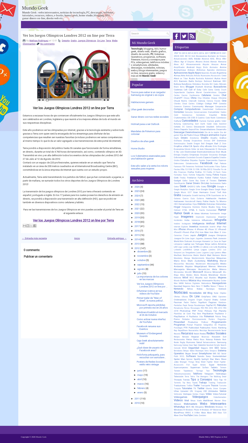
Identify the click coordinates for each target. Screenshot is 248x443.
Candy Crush (220, 90)
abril (139, 379)
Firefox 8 (211, 172)
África (218, 59)
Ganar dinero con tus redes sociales (150, 116)
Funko (201, 177)
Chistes (206, 98)
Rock (224, 339)
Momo (196, 275)
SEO (217, 347)
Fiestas (177, 169)
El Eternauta (221, 149)
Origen (199, 300)
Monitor (223, 275)
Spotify (197, 359)
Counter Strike (217, 115)
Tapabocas (188, 371)
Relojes (177, 337)
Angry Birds (202, 67)
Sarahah (210, 345)
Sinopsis (213, 351)
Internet (221, 223)
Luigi (211, 252)
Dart (197, 124)
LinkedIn (177, 250)
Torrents (177, 383)
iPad (219, 226)
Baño (191, 81)
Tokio (215, 380)
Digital (223, 135)
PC (214, 305)
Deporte (66, 40)
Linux (196, 249)
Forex (224, 172)
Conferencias (220, 109)
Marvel (223, 261)
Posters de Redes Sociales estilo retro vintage (151, 363)
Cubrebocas (221, 118)
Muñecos (184, 280)
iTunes (186, 235)
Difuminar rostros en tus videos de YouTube (149, 292)
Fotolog (209, 175)
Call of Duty (195, 89)
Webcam (177, 404)
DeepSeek (210, 127)
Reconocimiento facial (217, 330)
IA (192, 213)
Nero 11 (199, 286)
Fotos (216, 174)
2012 (137, 248)
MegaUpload (200, 266)
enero (140, 392)
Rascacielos (193, 330)
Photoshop (185, 311)
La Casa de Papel (218, 241)
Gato (224, 183)
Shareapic (199, 351)
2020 (137, 213)
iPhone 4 (191, 229)
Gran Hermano (200, 192)
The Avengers (202, 376)
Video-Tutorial (219, 394)
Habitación (211, 198)
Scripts (217, 345)
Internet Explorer (181, 227)
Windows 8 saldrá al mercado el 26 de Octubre (152, 313)
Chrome (222, 98)
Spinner (189, 359)
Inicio (77, 238)
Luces (198, 252)
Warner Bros (220, 400)
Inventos (193, 226)
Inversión (204, 226)
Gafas (185, 180)
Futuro (223, 177)
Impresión (200, 217)
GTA (208, 195)
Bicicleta (205, 84)
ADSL (212, 59)
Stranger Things (187, 362)
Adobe (197, 58)
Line (211, 247)
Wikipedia (199, 407)
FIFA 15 (191, 169)
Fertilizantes (209, 166)
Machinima (187, 255)
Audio (192, 78)
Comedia (222, 103)
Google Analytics (181, 189)
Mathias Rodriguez (38, 40)
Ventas (195, 394)
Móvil (185, 277)
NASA (181, 283)
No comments (47, 44)
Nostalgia (210, 289)
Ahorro (199, 61)
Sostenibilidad (219, 356)
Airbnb (206, 62)
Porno (177, 319)
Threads (178, 379)
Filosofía (216, 169)
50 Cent (191, 56)
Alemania (222, 62)
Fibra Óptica (220, 166)
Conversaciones (200, 112)
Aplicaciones (181, 72)
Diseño (204, 137)
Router (176, 342)
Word (224, 410)
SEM (211, 348)
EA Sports (194, 146)
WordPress (179, 412)
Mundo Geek (35, 8)
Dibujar (196, 135)
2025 (137, 191)
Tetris (192, 376)
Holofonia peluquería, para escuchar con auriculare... (151, 356)
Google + (221, 186)
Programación (219, 322)
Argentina (221, 73)
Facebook (206, 163)
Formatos (178, 175)
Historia (202, 204)
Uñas (176, 391)
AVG (176, 81)
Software (191, 356)
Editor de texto (197, 149)
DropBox (178, 146)
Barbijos (198, 81)
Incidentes (178, 220)
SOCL (182, 356)
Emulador (204, 155)
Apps (198, 72)
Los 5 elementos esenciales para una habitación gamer (148, 157)
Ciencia (201, 101)
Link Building (219, 247)
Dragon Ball (199, 143)
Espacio (207, 157)
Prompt (190, 325)
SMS (214, 353)
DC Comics (187, 127)
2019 (137, 217)
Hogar (177, 207)
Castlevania (194, 95)
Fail (216, 163)
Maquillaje (210, 258)
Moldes (189, 275)
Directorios (194, 138)
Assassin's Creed (218, 75)
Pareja (190, 305)
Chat (224, 95)
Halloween (179, 201)
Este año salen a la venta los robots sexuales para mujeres (149, 167)
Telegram (208, 374)
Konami (206, 241)
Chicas (187, 98)
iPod (192, 232)
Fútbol (216, 177)
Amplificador (179, 67)
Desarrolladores (207, 129)
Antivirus (200, 70)
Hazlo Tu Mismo (217, 201)
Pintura (208, 311)
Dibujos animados (209, 135)
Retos (189, 339)
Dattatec (177, 127)
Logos (204, 249)
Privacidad (179, 322)
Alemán (213, 62)
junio (139, 370)
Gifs (198, 186)
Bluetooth (199, 87)
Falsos (223, 163)
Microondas (179, 272)
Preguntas (222, 319)
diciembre (142, 251)
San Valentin (200, 345)
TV (194, 388)
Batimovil (208, 81)
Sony (208, 356)
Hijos (194, 204)
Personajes (195, 308)
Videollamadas (219, 397)
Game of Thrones (208, 180)
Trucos (214, 385)
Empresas (194, 154)
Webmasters (190, 404)
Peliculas (221, 305)
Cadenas (178, 89)
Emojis (177, 154)
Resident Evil (219, 336)
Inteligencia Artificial (203, 223)
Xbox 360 (212, 412)
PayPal (209, 305)
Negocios (186, 286)
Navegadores (219, 283)
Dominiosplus (180, 143)
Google (211, 186)
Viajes (202, 394)
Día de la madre (212, 132)
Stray (198, 362)
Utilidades (213, 391)
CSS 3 (194, 117)
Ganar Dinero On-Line (197, 183)
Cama (210, 90)
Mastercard (200, 264)
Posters (212, 319)
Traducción (221, 383)
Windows (210, 406)
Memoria (222, 266)
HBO (176, 204)
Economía (179, 149)
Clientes (177, 103)
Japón (193, 235)
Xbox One (178, 415)
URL (191, 391)
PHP (194, 311)
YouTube (188, 415)
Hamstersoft (190, 201)
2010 (137, 403)
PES (202, 308)
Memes (212, 266)
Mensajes (191, 269)
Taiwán (177, 371)
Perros (187, 308)
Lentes (185, 247)
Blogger (190, 86)
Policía (218, 316)
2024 (137, 195)
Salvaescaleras (209, 342)
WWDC (188, 413)
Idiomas (205, 213)
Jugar (192, 238)
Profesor (204, 322)
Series (223, 348)
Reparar (195, 336)
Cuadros (201, 118)
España (215, 157)
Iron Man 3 (215, 232)
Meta (214, 269)
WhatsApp (179, 406)
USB (205, 391)
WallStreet (208, 400)
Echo (215, 146)
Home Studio (138, 148)
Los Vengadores (189, 252)
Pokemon (209, 316)
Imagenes (187, 216)
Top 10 (222, 379)
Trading (211, 383)
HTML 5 (193, 210)
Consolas (179, 112)
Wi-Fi (188, 407)
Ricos (202, 339)
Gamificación (179, 183)
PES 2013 (218, 308)
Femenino (190, 166)
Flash (218, 172)
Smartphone (205, 353)
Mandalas (178, 258)
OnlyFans (206, 296)
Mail (209, 255)
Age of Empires (187, 62)
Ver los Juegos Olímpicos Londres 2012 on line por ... (152, 285)
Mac (224, 252)
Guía (192, 198)
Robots (217, 339)
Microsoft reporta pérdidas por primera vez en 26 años (152, 306)
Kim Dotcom (186, 241)
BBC (224, 81)
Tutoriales (187, 388)
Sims (207, 351)
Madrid (203, 255)
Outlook (223, 300)
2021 (137, 208)
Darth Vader (206, 124)
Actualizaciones (180, 59)
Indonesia (196, 220)
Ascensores (206, 75)
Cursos (202, 121)
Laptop (187, 244)
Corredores (200, 115)
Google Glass (207, 189)
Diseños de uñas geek (142, 141)
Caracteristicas (210, 92)
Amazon (215, 64)
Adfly (190, 59)
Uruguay (198, 391)
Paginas (213, 302)
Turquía (177, 388)
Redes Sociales (216, 333)
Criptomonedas (180, 118)
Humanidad (211, 210)
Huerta (202, 210)
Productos (193, 322)
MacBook (178, 255)
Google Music (180, 192)
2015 (137, 235)
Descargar (179, 132)
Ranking (222, 327)
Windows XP (207, 410)
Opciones (222, 297)
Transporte (205, 385)
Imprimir (222, 217)
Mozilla (198, 277)
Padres (193, 302)
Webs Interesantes (213, 403)
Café (185, 90)
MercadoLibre (204, 269)
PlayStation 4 (181, 316)
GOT (190, 192)
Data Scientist (219, 124)
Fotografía (200, 175)
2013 (137, 243)
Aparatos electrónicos (216, 70)
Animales (214, 67)
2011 (137, 398)
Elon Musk (221, 152)
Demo (177, 129)
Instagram (186, 223)
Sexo (192, 350)
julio (139, 273)
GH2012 (191, 186)
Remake (185, 337)
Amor (223, 64)
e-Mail (186, 146)
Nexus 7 (214, 286)
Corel (176, 115)
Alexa (176, 64)
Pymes (214, 328)
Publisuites (205, 327)
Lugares (205, 252)
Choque (214, 98)
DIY (213, 140)
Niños (190, 289)
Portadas (186, 319)
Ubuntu (209, 388)
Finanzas (182, 172)
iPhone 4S (202, 229)
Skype (188, 353)
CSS (188, 118)
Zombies (202, 415)
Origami (191, 300)
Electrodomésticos (206, 152)
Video (209, 394)
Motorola (177, 278)
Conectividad (207, 109)
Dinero (184, 137)
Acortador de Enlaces (217, 56)
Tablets (214, 367)
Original (207, 300)
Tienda (186, 379)
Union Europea (219, 388)
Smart (195, 353)
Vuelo (199, 400)
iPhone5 (222, 229)
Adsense (205, 59)
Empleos (185, 155)
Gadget (177, 180)
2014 (137, 239)
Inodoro (177, 223)
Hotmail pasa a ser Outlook (145, 124)
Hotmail (177, 210)
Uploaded (184, 391)
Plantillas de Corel (182, 314)
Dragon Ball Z (213, 143)
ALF (182, 64)
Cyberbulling (188, 124)
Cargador (222, 92)
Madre (196, 255)
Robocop (209, 339)
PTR (186, 327)
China (193, 98)
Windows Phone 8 (193, 410)
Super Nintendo (217, 364)
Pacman (178, 302)
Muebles (212, 278)
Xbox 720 (222, 413)
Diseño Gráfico (218, 138)
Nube (216, 293)
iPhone (182, 229)
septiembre (143, 264)
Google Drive (194, 189)
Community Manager (203, 106)
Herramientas (185, 204)
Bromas (208, 86)
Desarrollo (221, 129)
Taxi (208, 371)
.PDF (176, 53)
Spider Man (179, 359)
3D (186, 56)
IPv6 (197, 232)
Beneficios (187, 84)
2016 (137, 230)
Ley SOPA (194, 247)
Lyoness (218, 252)
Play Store (196, 314)
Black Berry (179, 87)
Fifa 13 (184, 169)
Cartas (177, 95)
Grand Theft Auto (218, 192)
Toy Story (186, 383)
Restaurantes (179, 339)
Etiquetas (194, 160)
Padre (186, 302)
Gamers (222, 180)
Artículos (190, 75)
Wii (192, 407)
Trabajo (203, 382)
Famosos (178, 166)
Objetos (223, 293)
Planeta (222, 311)
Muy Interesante (205, 280)
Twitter (200, 388)
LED (176, 247)
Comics (186, 106)
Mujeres (222, 277)
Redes (203, 333)
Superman (195, 367)
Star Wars (215, 359)
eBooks (208, 146)
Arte (183, 75)
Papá (185, 305)
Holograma (186, 207)
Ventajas (187, 394)
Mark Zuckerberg (196, 261)
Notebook (222, 289)
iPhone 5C (212, 229)
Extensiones (179, 163)
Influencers (207, 220)
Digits (176, 138)
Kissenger (197, 241)
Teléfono (197, 373)
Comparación (220, 106)
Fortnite (192, 175)
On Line (101, 40)
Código (199, 103)
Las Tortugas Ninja (200, 244)
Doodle (189, 143)
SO (218, 353)
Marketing (212, 260)
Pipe (215, 311)
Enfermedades (180, 157)
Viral (186, 400)
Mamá (223, 255)
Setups (186, 351)
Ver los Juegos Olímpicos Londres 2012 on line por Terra (69, 35)
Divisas (207, 141)
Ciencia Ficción (213, 101)
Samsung (221, 342)
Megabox (189, 266)
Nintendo (178, 288)
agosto (141, 269)
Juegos (202, 235)
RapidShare (183, 330)
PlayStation (207, 313)
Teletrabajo (221, 374)
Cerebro (216, 95)
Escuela (199, 157)
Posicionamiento (199, 319)
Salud (199, 342)
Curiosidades (190, 120)
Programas (179, 324)
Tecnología (219, 370)
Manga (187, 258)
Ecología (222, 146)
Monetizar (213, 275)
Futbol (208, 177)
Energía (222, 154)
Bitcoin (222, 84)
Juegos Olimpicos (87, 40)
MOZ (192, 278)
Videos (178, 400)
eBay (202, 146)
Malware (216, 255)
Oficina (185, 297)
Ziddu (195, 415)
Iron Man (204, 232)
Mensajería (179, 269)
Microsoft (198, 272)
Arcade (213, 73)
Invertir (213, 227)
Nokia (199, 289)
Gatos (176, 186)
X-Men (197, 413)
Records (177, 334)
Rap (175, 330)
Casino (184, 95)
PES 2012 (209, 308)
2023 (137, 200)
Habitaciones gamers (142, 102)
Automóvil (209, 78)
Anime (223, 67)
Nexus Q (222, 286)
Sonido (200, 356)
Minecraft (217, 272)
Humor (222, 209)
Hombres (196, 207)
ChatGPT (178, 98)
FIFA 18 (199, 169)
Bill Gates (214, 84)
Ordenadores (180, 299)
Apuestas (205, 73)
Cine (224, 100)
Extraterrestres (192, 163)
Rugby (182, 342)
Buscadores (220, 86)
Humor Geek (182, 213)
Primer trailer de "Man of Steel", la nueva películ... (150, 299)
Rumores (190, 342)
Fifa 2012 (207, 169)
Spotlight (205, 359)
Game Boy (194, 180)
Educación (210, 149)
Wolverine (217, 410)
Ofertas (177, 297)
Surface (205, 367)
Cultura (177, 121)
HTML (184, 210)
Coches (191, 103)
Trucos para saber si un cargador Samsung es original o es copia (148, 93)
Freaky (183, 178)
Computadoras (192, 109)
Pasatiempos (199, 305)
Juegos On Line (181, 238)
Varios (223, 391)
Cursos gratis (214, 121)
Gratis (74, 40)
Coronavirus (187, 115)
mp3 (206, 278)
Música (192, 280)
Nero (193, 286)
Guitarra (200, 198)
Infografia (220, 220)
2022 (137, 204)
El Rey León (179, 152)
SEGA (184, 348)
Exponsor (222, 160)
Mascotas (190, 264)
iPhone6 (185, 232)
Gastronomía (215, 183)
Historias (210, 204)
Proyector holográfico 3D (205, 325)
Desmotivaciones (194, 132)
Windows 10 (220, 407)
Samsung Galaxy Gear (183, 345)
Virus (192, 400)
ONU (214, 296)
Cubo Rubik (210, 118)
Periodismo (178, 308)
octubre (141, 260)
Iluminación (215, 213)
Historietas (221, 204)
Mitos (182, 275)
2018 (137, 222)
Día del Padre (186, 135)
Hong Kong (221, 207)
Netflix (207, 286)
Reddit (196, 334)
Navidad (178, 286)
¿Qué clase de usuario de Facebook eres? (150, 349)
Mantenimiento (198, 258)
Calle (205, 90)
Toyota (195, 383)
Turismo (222, 385)
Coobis (223, 112)
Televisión (178, 376)
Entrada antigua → (117, 238)
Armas (177, 75)
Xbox (203, 412)
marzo (140, 383)
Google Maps (220, 189)
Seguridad (193, 347)
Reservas (205, 337)
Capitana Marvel (194, 92)
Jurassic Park (210, 238)
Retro (196, 339)
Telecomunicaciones (182, 374)
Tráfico (189, 385)
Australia (200, 78)
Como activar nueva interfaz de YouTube (151, 320)
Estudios (185, 160)
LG (200, 247)
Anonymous (180, 70)
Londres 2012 (215, 250)
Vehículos (178, 394)
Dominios (221, 140)
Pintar (200, 311)
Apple (191, 72)
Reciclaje (203, 330)
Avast (223, 78)
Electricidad (190, 152)
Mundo (177, 280)
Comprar (178, 109)
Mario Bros (180, 261)
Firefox (191, 172)
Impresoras (211, 217)
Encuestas (213, 155)
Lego (180, 247)
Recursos (187, 333)
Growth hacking (199, 195)
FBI (183, 166)
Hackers (222, 198)
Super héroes (199, 365)
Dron (224, 143)
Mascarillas (179, 264)
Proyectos (222, 325)
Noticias (181, 292)
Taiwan (223, 367)
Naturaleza (206, 283)
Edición (188, 149)
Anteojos (191, 70)
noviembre (142, 255)
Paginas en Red (221, 437)
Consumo (189, 112)
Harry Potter (202, 201)
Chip (200, 98)
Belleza (177, 84)
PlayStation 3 (220, 314)
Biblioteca (196, 84)
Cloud (184, 103)
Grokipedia (186, 195)
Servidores (178, 351)
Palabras (222, 302)
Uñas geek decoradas (142, 109)
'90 (180, 53)
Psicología (178, 328)
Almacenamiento (193, 64)
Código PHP (211, 103)
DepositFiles (194, 129)
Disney (187, 140)
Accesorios (201, 56)
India (187, 220)
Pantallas (178, 305)
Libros (205, 247)
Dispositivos (197, 141)
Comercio (178, 106)
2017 (137, 226)
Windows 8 (179, 409)
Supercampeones (181, 367)
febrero (141, 388)
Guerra (185, 198)
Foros (185, 175)
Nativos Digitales (192, 283)
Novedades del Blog (200, 293)
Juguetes (199, 238)
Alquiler (206, 64)
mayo (140, 375)
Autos (217, 78)
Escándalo (190, 157)
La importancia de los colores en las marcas (152, 278)
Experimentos (212, 160)
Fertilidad (199, 166)
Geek (183, 186)
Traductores (180, 385)
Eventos (202, 160)
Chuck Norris (180, 101)
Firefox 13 (200, 172)
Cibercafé (192, 101)
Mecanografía (213, 264)
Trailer (196, 385)
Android (190, 67)
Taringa (199, 371)
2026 (137, 186)
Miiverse (207, 272)
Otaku (215, 299)
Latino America (218, 244)
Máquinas (221, 258)
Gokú (203, 186)
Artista (197, 75)
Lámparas (178, 244)
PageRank (202, 302)
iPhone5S (177, 232)
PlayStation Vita (196, 316)
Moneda (203, 275)
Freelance (191, 177)
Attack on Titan (181, 78)
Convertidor (213, 112)
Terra (108, 40)
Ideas (197, 213)
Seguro (204, 348)
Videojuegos (200, 397)
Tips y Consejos (201, 379)
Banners (183, 81)
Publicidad (194, 327)
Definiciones (221, 127)
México (222, 269)
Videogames (180, 397)
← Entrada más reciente (34, 238)
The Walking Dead (217, 376)
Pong (224, 316)
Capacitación (179, 92)
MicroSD (188, 272)
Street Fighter (207, 362)
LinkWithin (187, 250)
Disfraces (178, 141)
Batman (217, 81)
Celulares (206, 95)
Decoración (199, 126)
